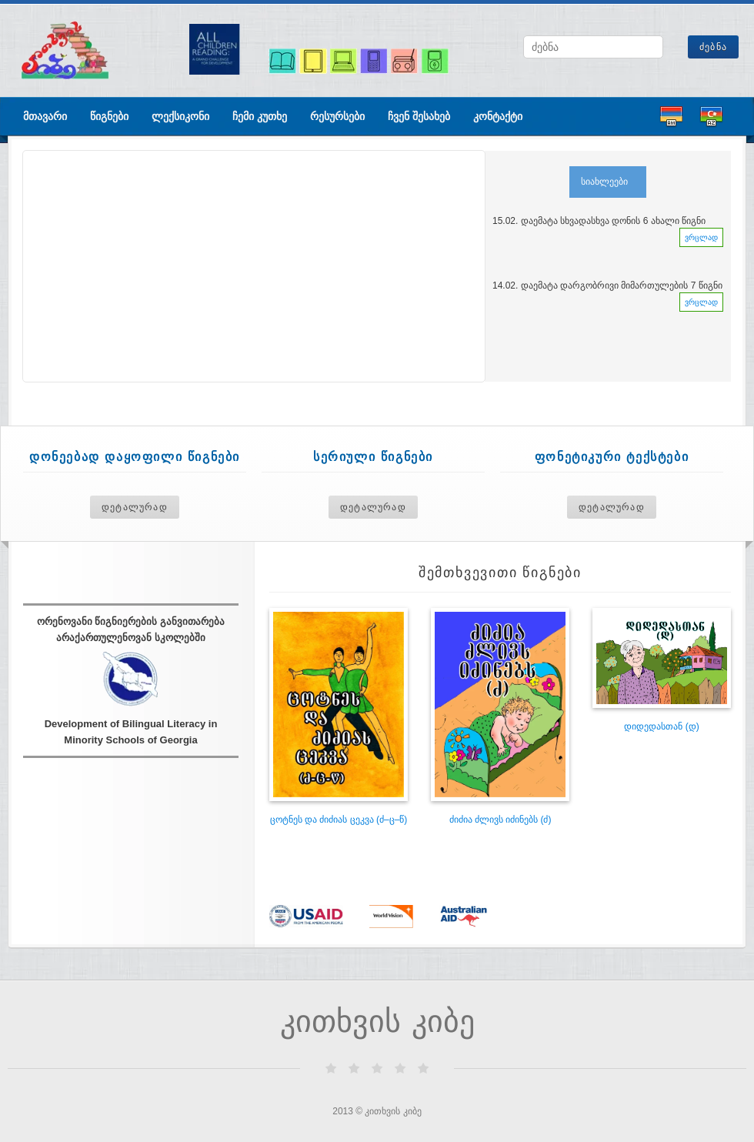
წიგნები (109, 116)
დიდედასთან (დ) (661, 726)
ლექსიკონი (180, 116)
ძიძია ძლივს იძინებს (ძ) (500, 819)
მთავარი (45, 116)
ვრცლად (701, 237)
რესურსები (337, 116)
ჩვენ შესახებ (419, 116)
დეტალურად (135, 507)
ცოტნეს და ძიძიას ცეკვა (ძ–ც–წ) (339, 819)
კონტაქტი (497, 116)
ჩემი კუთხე (259, 116)
